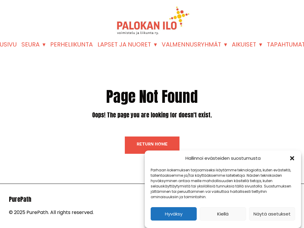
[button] (292, 158)
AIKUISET (244, 44)
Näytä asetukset (272, 214)
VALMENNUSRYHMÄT (191, 44)
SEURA (30, 44)
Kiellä (223, 214)
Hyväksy (173, 214)
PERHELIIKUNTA (71, 44)
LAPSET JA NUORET (124, 44)
